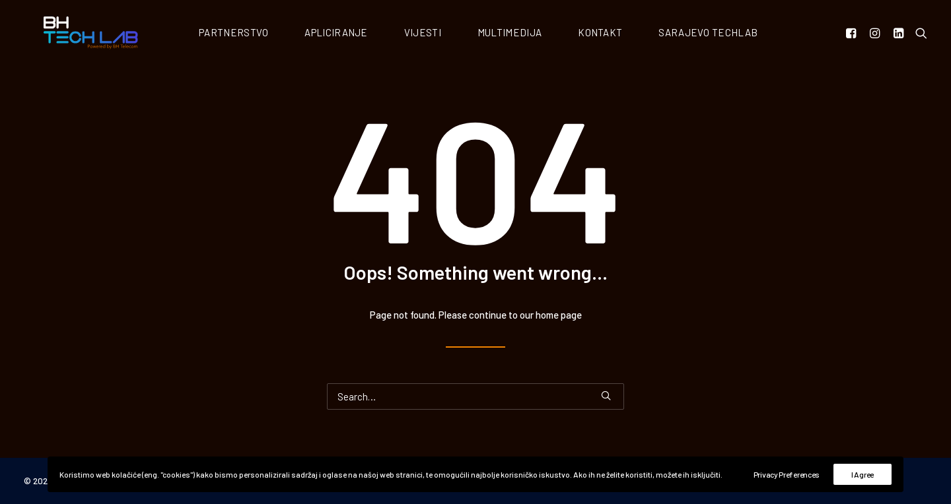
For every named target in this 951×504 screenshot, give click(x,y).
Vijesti (436, 34)
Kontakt (614, 34)
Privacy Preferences (787, 474)
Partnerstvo (247, 34)
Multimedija (523, 34)
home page (559, 316)
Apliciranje (349, 34)
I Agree (862, 474)
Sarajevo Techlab (721, 34)
